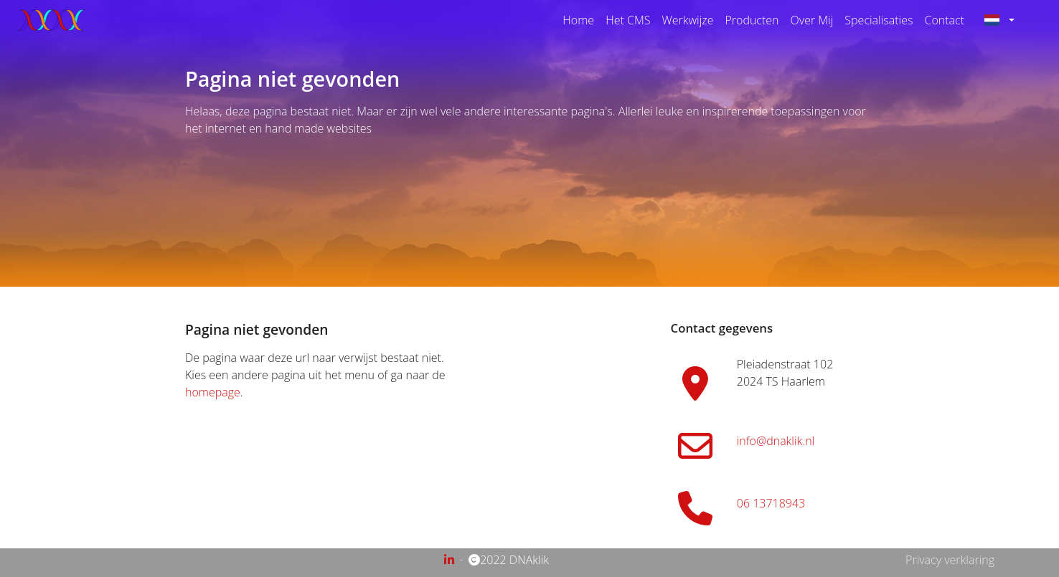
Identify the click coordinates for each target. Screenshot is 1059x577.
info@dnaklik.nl (775, 441)
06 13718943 (771, 503)
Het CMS (628, 20)
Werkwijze (687, 20)
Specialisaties (878, 20)
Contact (944, 20)
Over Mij (812, 20)
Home (578, 20)
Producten (751, 20)
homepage (212, 392)
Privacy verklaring (949, 560)
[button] (1005, 20)
